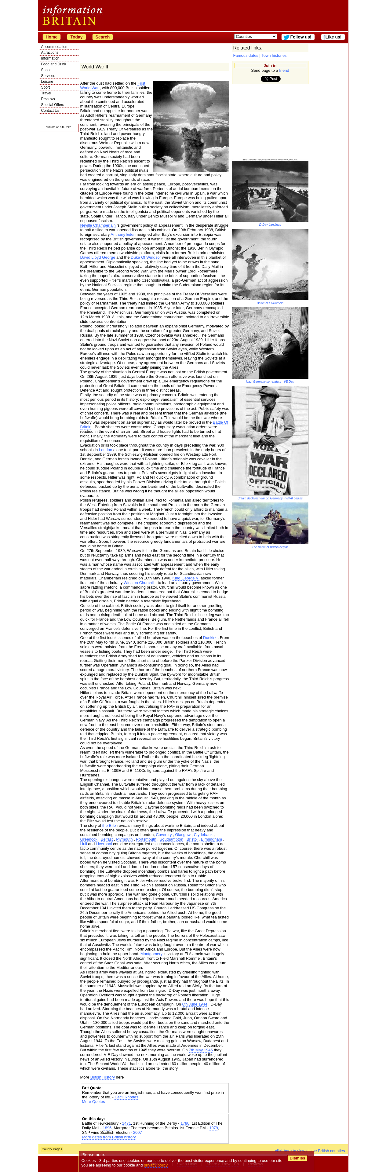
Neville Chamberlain (98, 225)
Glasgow (183, 834)
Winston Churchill (139, 582)
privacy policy (156, 1165)
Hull (83, 844)
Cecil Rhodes (126, 1097)
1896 (107, 1128)
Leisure (47, 81)
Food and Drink (53, 64)
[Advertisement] (154, 1109)
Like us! (334, 37)
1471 (126, 1123)
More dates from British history (109, 1137)
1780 (184, 1123)
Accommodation (54, 47)
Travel (46, 93)
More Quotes (93, 1101)
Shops (46, 70)
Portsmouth (146, 839)
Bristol (192, 839)
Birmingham (211, 839)
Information (50, 58)
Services (48, 76)
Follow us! (300, 37)
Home (52, 37)
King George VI (186, 578)
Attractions (50, 52)
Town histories (273, 55)
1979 (213, 1128)
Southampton (171, 839)
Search (103, 37)
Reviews (48, 99)
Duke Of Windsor (146, 257)
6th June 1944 (194, 1004)
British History (102, 1077)
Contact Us (50, 110)
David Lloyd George (97, 257)
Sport (45, 87)
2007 (137, 1132)
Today (76, 37)
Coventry (164, 834)
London (105, 449)
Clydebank (203, 834)
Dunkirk (210, 637)
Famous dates (245, 55)
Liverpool (104, 844)
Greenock (88, 839)
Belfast (107, 839)
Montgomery (151, 953)
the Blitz (109, 825)
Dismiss (297, 1158)
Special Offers (52, 105)
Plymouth (124, 839)
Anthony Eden (123, 234)
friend (284, 70)
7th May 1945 (201, 1050)
